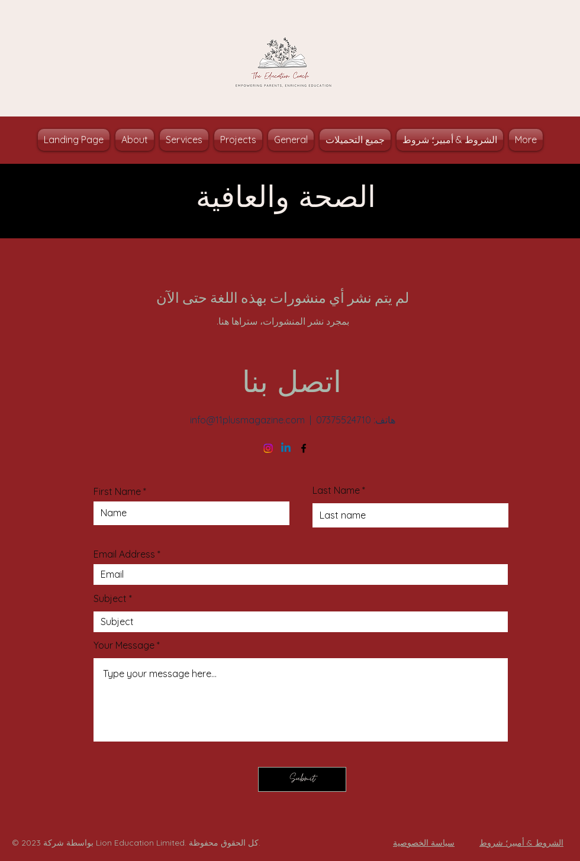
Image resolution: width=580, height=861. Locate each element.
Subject (110, 598)
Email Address (124, 554)
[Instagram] (268, 448)
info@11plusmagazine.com (247, 420)
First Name (117, 491)
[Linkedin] (286, 448)
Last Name (336, 490)
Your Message (124, 645)
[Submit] (302, 779)
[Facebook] (304, 448)
